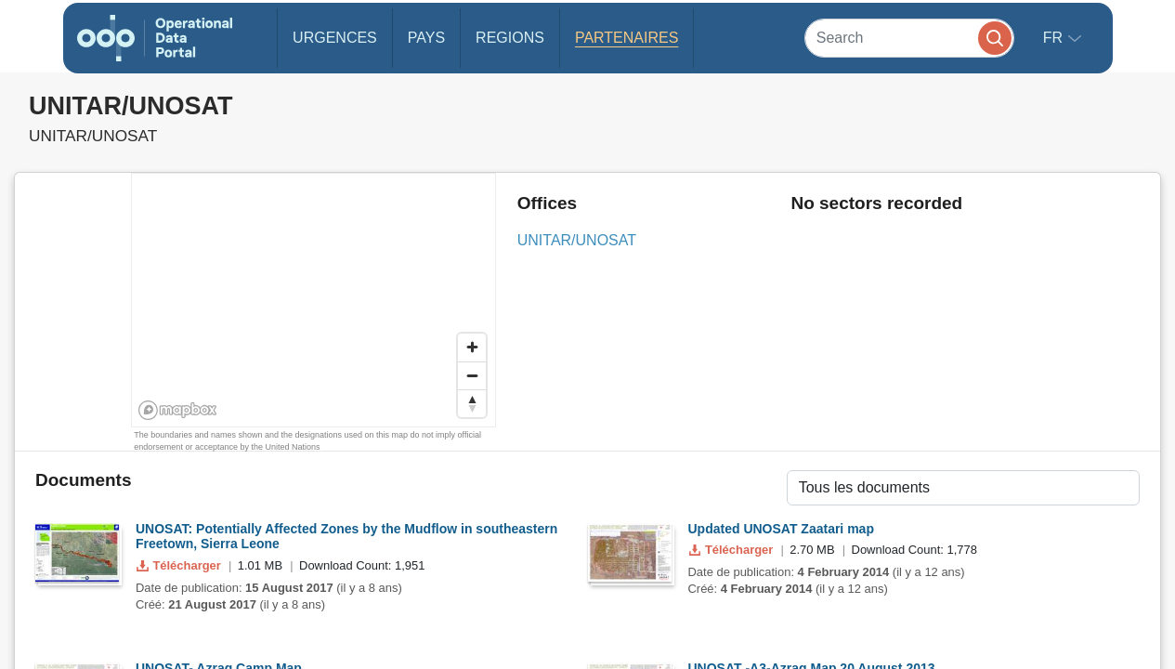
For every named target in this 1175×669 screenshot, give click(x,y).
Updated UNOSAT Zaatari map (781, 528)
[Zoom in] (472, 347)
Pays (426, 38)
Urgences (335, 38)
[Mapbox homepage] (177, 410)
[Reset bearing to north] (472, 403)
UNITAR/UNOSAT (576, 240)
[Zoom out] (472, 375)
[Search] (909, 38)
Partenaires (626, 38)
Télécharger (180, 565)
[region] (314, 301)
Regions (510, 38)
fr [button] (1055, 38)
